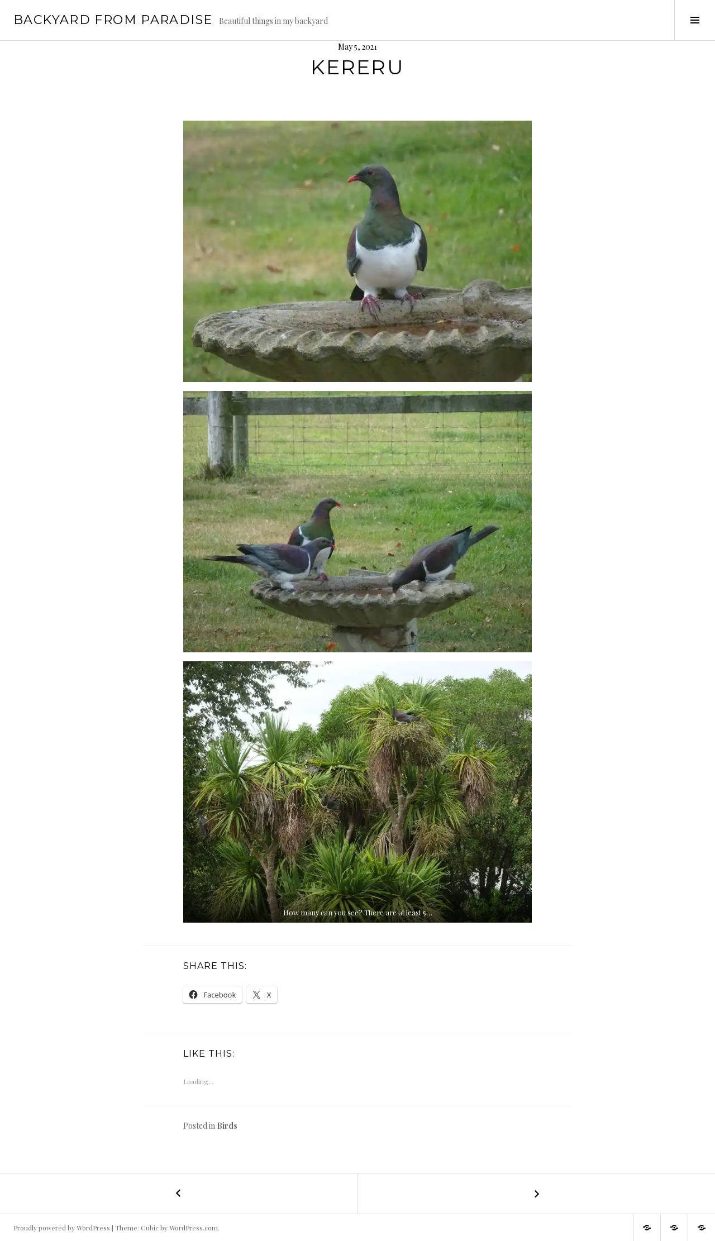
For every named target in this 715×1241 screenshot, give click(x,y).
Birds (227, 1125)
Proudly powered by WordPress (61, 1227)
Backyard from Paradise (112, 19)
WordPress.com (193, 1227)
